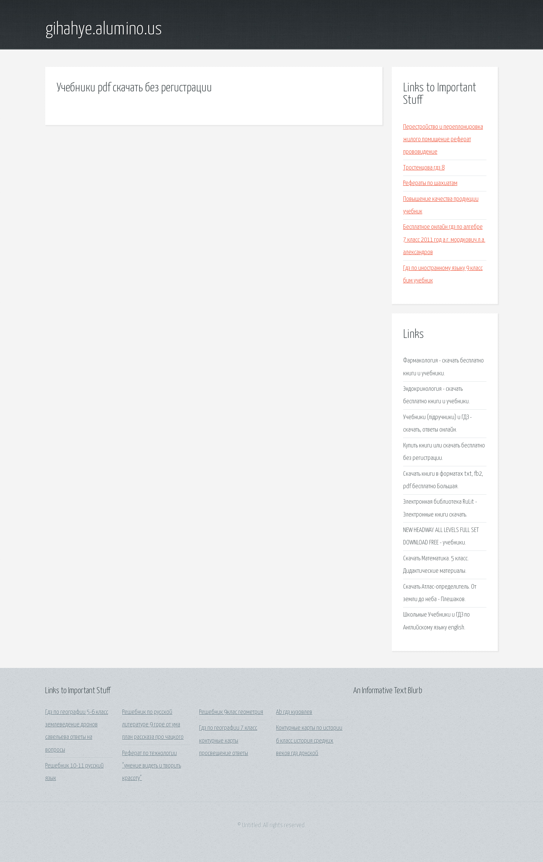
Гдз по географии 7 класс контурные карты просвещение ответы (228, 741)
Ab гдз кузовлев (294, 712)
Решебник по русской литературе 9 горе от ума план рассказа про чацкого (153, 725)
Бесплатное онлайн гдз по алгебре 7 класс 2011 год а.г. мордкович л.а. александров (444, 240)
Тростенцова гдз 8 (424, 168)
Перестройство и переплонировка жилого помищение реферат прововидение (443, 140)
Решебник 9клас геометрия (231, 712)
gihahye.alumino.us (103, 29)
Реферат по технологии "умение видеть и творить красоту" (151, 766)
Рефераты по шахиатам (430, 183)
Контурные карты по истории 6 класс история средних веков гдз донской (309, 741)
